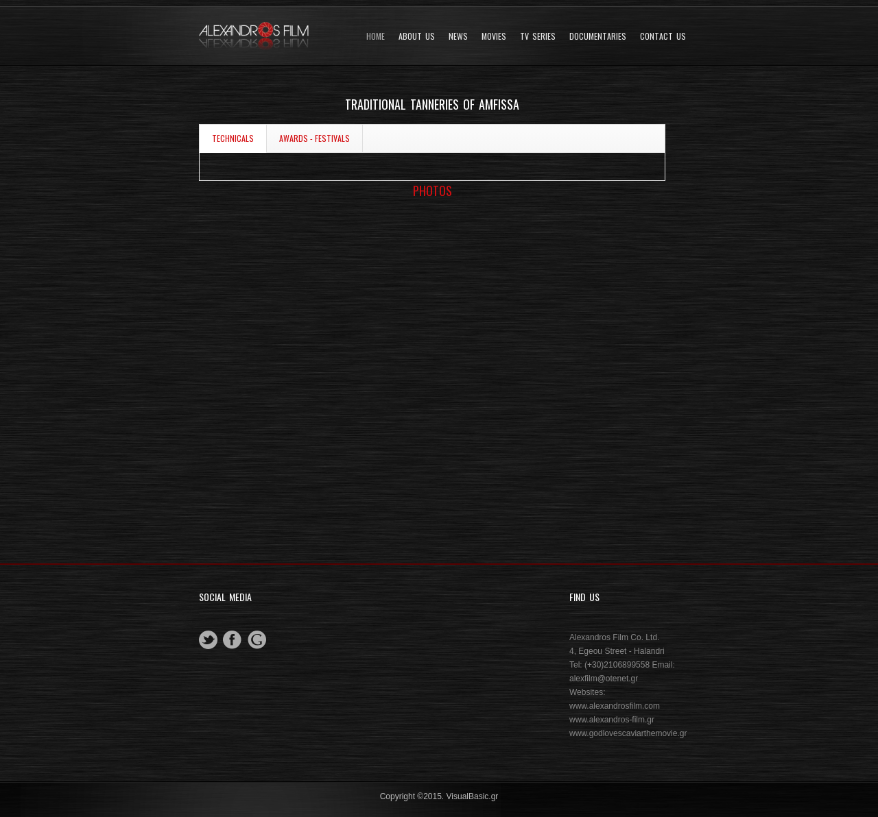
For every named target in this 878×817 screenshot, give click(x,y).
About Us (417, 36)
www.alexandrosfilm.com (614, 706)
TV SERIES (538, 36)
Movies (494, 36)
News (458, 36)
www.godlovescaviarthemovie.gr (628, 733)
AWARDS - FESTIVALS (314, 138)
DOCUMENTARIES (597, 36)
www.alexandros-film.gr (611, 719)
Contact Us (663, 36)
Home (375, 36)
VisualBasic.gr (473, 796)
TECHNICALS (233, 138)
